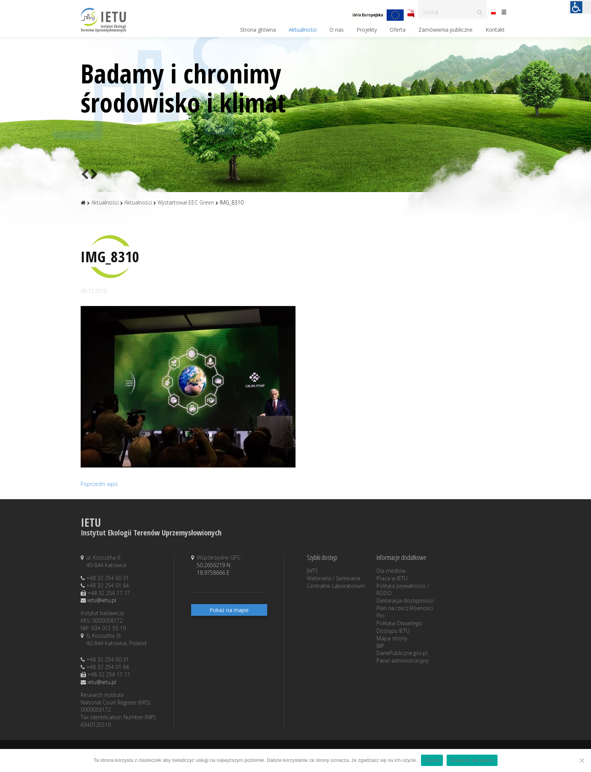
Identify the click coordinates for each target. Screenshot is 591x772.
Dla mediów (391, 570)
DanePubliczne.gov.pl (402, 653)
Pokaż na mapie (229, 610)
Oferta (398, 29)
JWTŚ (312, 570)
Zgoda (432, 760)
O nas (336, 29)
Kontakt (495, 29)
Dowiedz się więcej (471, 760)
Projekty (367, 29)
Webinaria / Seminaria (333, 578)
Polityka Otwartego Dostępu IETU (399, 627)
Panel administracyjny (403, 660)
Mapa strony (392, 638)
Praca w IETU (392, 578)
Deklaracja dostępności (405, 600)
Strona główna (258, 29)
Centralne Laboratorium (336, 585)
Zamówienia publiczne (445, 29)
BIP (380, 645)
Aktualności (303, 29)
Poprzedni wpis (99, 483)
